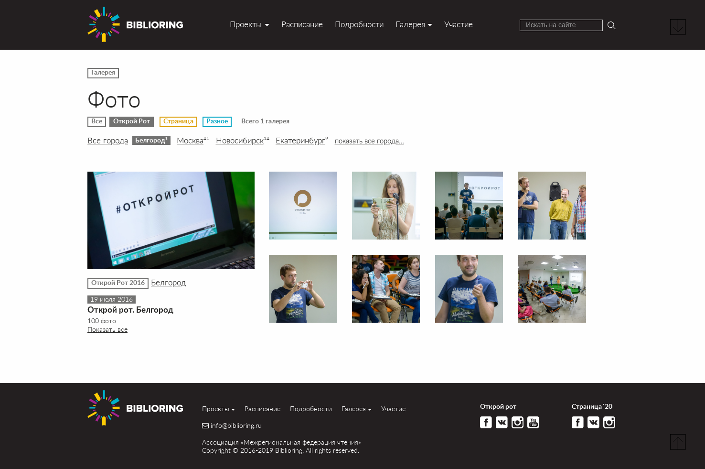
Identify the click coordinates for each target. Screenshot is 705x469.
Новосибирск (242, 140)
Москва (193, 140)
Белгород (151, 140)
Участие (458, 24)
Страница (178, 121)
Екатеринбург (302, 140)
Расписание (302, 24)
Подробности (359, 24)
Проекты (246, 24)
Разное (217, 121)
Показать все (107, 329)
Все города (107, 140)
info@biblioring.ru (236, 425)
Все (96, 121)
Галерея (410, 24)
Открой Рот (131, 121)
